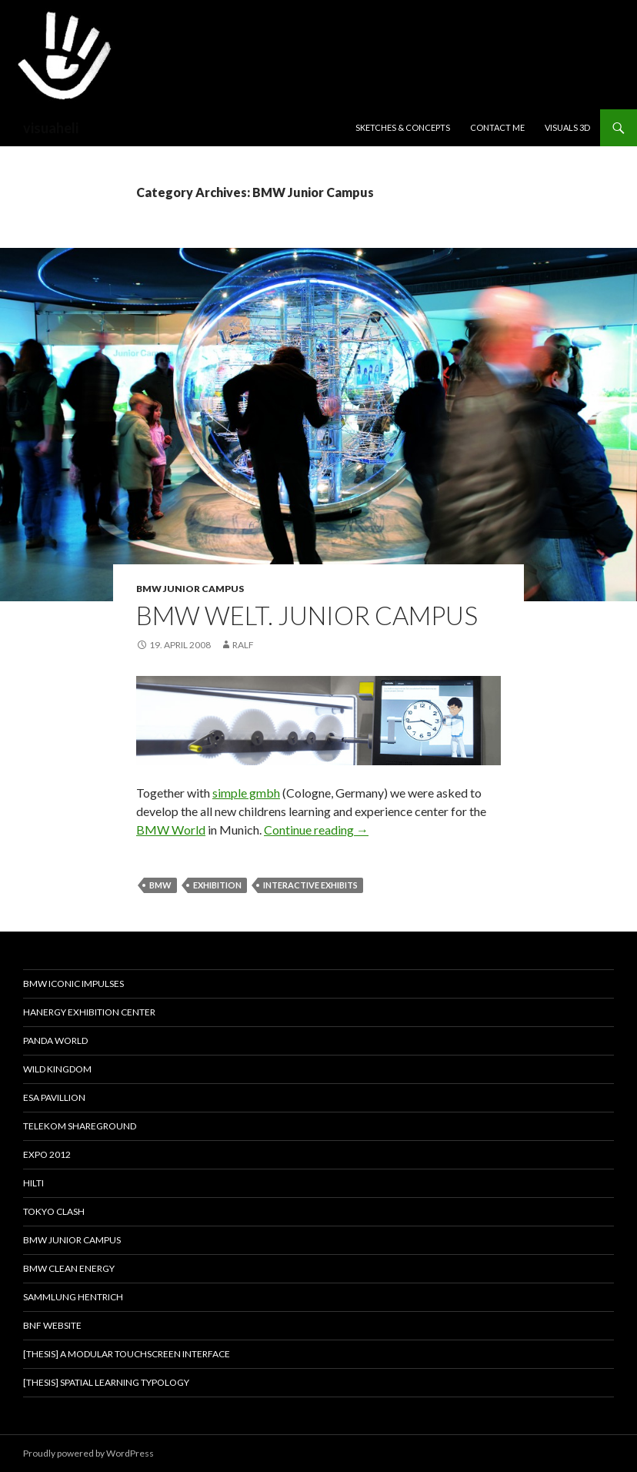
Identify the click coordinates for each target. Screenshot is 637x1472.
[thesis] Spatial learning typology (106, 1382)
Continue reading (316, 829)
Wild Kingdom (57, 1069)
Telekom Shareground (79, 1126)
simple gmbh (246, 792)
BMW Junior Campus (190, 588)
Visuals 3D (567, 127)
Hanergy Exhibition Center (89, 1012)
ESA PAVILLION (54, 1097)
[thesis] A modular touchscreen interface (126, 1354)
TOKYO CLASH (54, 1211)
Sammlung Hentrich (73, 1297)
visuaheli (50, 127)
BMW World (170, 829)
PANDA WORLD (55, 1040)
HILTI (33, 1183)
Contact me (497, 127)
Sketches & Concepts (402, 127)
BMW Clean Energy (69, 1268)
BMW (160, 885)
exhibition (217, 885)
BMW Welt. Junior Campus (307, 615)
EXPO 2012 (47, 1154)
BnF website (52, 1325)
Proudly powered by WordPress (88, 1453)
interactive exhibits (310, 885)
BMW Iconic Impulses (73, 983)
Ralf (243, 645)
